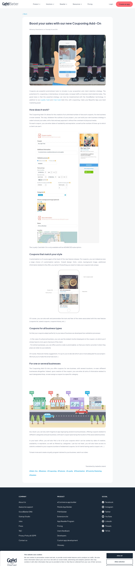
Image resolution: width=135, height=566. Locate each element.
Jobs (20, 521)
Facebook (107, 502)
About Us (22, 502)
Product (37, 4)
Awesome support (26, 507)
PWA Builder (62, 512)
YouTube (107, 516)
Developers (61, 536)
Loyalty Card (45, 100)
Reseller (64, 4)
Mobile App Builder (64, 507)
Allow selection (120, 548)
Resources (77, 4)
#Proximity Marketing (94, 471)
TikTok (106, 531)
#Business (42, 471)
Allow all (119, 542)
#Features (61, 471)
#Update (32, 475)
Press (21, 526)
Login (111, 4)
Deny (119, 554)
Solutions (50, 4)
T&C (20, 531)
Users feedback (63, 531)
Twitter (106, 512)
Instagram (107, 507)
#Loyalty (69, 471)
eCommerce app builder (66, 502)
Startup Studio (24, 516)
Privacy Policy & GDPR (27, 536)
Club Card (57, 100)
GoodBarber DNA (25, 512)
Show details (96, 562)
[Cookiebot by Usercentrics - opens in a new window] (12, 562)
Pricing (90, 4)
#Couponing (51, 471)
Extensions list (62, 516)
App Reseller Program (65, 521)
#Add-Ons (33, 471)
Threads (106, 526)
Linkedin (107, 521)
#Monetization (79, 471)
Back (25, 14)
